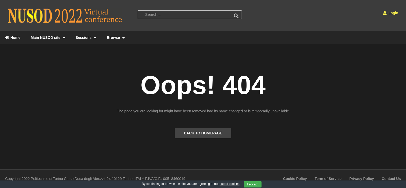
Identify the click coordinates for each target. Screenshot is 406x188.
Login (390, 13)
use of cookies (230, 184)
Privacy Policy (361, 179)
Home (12, 37)
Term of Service (328, 179)
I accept (252, 184)
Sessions (86, 37)
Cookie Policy (295, 179)
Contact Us (391, 179)
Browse (116, 37)
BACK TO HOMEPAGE (203, 133)
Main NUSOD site (48, 37)
